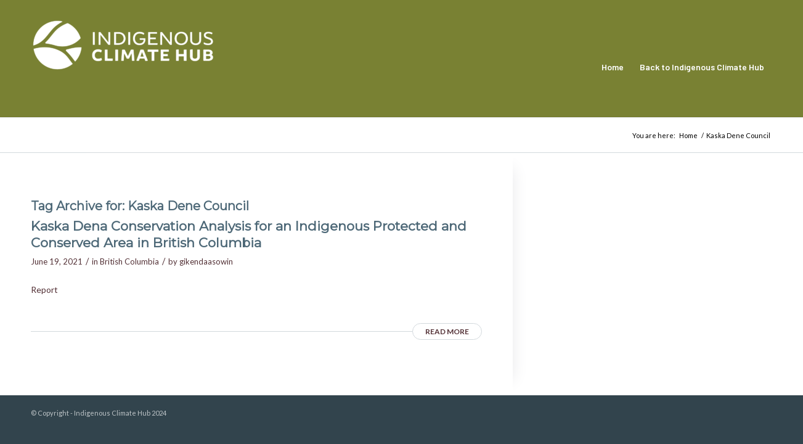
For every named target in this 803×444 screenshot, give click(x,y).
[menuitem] (612, 67)
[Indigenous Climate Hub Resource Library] (123, 67)
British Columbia (129, 261)
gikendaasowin (206, 261)
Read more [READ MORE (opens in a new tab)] (447, 331)
